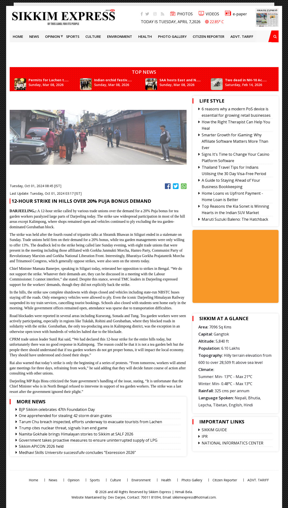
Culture (93, 36)
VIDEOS (209, 14)
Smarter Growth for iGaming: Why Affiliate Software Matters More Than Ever (235, 141)
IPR (205, 436)
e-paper (236, 14)
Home (18, 36)
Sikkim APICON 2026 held (41, 446)
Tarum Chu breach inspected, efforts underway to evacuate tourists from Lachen (90, 421)
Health (145, 36)
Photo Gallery (172, 36)
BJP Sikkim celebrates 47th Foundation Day (57, 409)
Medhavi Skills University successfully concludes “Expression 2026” (77, 452)
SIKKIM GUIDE (214, 429)
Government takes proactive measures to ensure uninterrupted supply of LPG (88, 440)
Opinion (52, 36)
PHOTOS (181, 14)
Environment (119, 36)
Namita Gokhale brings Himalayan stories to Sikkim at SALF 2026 (76, 434)
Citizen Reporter (208, 36)
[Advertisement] (144, 53)
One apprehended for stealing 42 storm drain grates (65, 415)
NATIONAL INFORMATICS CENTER (232, 443)
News (34, 36)
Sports (72, 36)
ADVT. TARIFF (241, 36)
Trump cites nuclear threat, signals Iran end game (63, 428)
